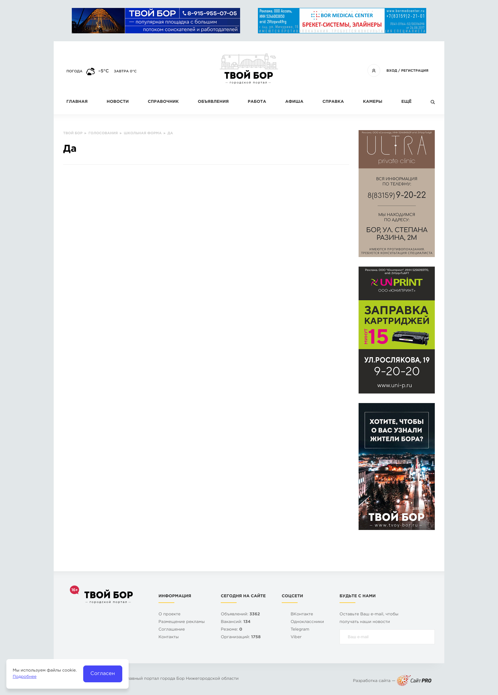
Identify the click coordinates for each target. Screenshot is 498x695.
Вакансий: (236, 622)
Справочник (163, 102)
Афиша (294, 102)
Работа (257, 102)
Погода (74, 71)
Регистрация (414, 70)
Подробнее (25, 677)
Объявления (213, 102)
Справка (333, 102)
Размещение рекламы (181, 622)
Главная (77, 102)
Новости (118, 102)
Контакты (168, 637)
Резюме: (231, 630)
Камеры (372, 102)
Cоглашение (171, 630)
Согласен (103, 673)
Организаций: (240, 637)
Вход (392, 70)
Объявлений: (240, 614)
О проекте (169, 614)
